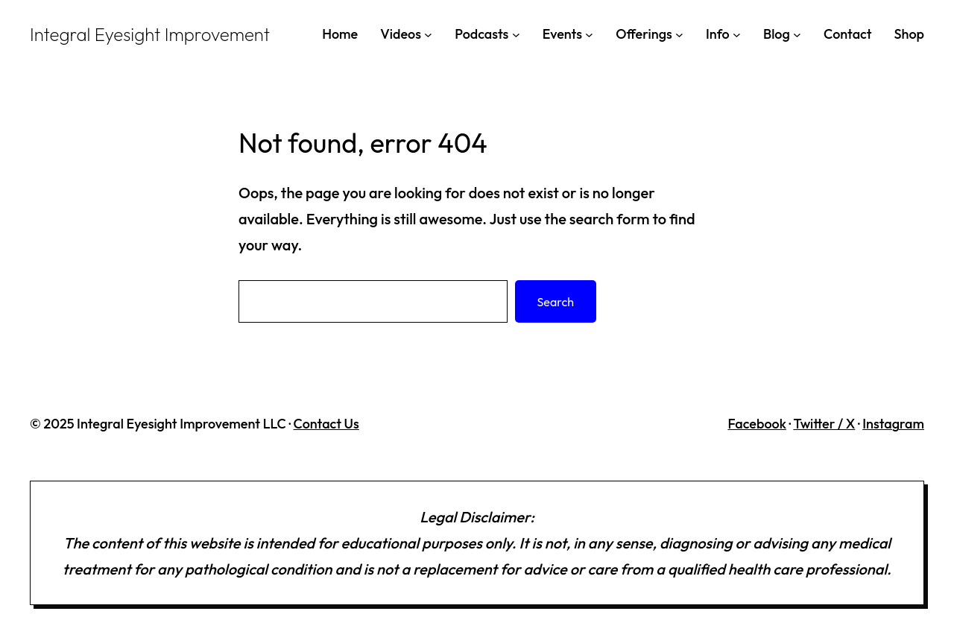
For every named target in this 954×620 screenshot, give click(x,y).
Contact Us (326, 423)
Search (555, 301)
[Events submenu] (589, 34)
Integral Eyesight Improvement (150, 34)
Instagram (893, 423)
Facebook (756, 423)
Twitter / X (824, 423)
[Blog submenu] (797, 34)
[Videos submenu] (428, 34)
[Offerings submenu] (679, 34)
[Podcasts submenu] (516, 34)
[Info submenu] (737, 34)
